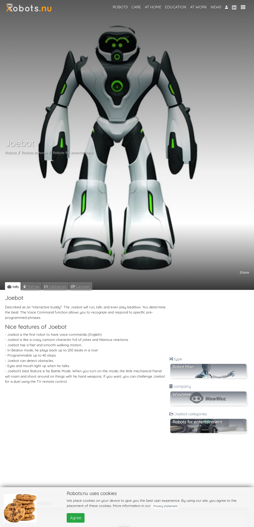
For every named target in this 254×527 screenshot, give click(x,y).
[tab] (13, 286)
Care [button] (136, 7)
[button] (243, 7)
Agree (75, 517)
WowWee (182, 394)
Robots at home (35, 152)
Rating (244, 20)
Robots (11, 152)
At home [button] (153, 7)
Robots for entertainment (73, 152)
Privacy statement (165, 506)
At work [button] (198, 7)
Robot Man (183, 366)
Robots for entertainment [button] (197, 421)
